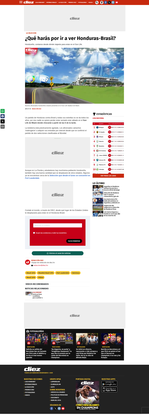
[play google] (113, 383)
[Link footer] (32, 369)
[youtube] (63, 408)
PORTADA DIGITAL (83, 379)
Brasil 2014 (31, 273)
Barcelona (31, 347)
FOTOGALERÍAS (37, 331)
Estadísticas (104, 114)
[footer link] (74, 374)
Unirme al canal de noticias (60, 253)
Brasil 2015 (31, 277)
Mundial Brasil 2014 (46, 273)
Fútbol (41, 277)
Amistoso (76, 273)
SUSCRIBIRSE (74, 241)
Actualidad (81, 347)
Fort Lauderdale (63, 273)
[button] (3, 111)
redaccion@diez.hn (39, 265)
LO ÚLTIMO (99, 183)
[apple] (113, 389)
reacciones (56, 347)
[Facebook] (51, 408)
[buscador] (97, 2)
